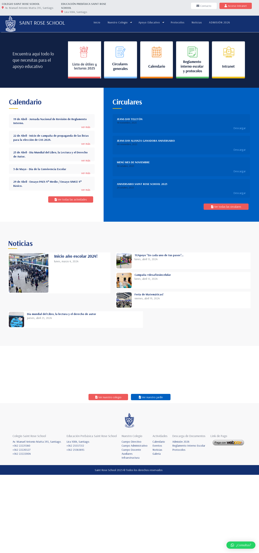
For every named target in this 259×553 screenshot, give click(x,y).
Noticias (196, 22)
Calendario (159, 519)
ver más (85, 205)
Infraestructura (130, 536)
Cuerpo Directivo (131, 519)
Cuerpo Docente (131, 527)
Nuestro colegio (117, 22)
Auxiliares (127, 532)
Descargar (239, 206)
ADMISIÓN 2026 (219, 22)
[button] (240, 545)
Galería (157, 532)
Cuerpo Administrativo (134, 523)
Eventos (157, 523)
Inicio (96, 22)
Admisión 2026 (180, 519)
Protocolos (177, 22)
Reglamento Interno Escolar (188, 523)
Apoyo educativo (148, 22)
